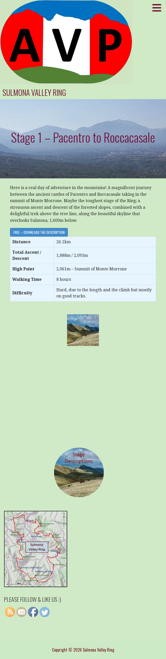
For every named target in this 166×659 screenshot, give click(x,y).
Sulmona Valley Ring (34, 92)
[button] (158, 7)
